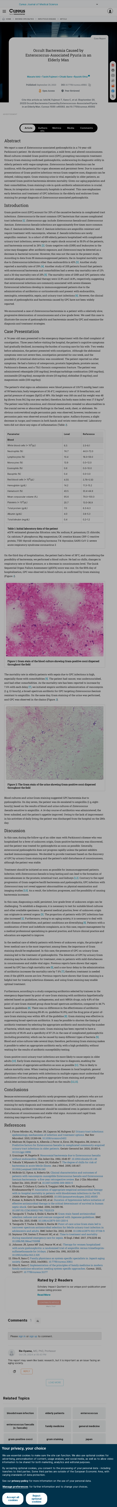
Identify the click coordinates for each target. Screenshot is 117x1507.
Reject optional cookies (36, 1498)
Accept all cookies (13, 1499)
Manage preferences (15, 1486)
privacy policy (20, 1480)
